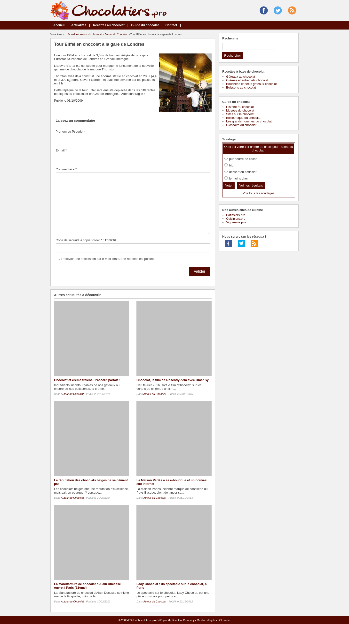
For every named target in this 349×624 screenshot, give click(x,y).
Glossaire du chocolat (241, 125)
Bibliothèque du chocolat (243, 118)
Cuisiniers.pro (235, 218)
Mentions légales (207, 620)
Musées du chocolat (240, 110)
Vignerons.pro (236, 222)
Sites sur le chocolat (240, 114)
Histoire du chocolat (240, 107)
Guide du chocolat (145, 25)
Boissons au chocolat (241, 87)
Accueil (58, 25)
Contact (171, 25)
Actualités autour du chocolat (84, 34)
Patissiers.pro (235, 215)
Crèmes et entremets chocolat (247, 80)
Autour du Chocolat (116, 34)
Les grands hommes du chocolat (249, 121)
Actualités (78, 25)
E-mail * (61, 150)
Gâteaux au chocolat (240, 76)
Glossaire (224, 620)
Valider (199, 271)
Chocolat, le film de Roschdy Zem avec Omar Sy (172, 380)
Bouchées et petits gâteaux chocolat (251, 84)
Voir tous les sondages (259, 193)
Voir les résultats (251, 185)
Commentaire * (66, 169)
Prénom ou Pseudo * (70, 131)
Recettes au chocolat (109, 25)
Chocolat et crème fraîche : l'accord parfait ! (87, 380)
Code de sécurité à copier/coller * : (86, 240)
